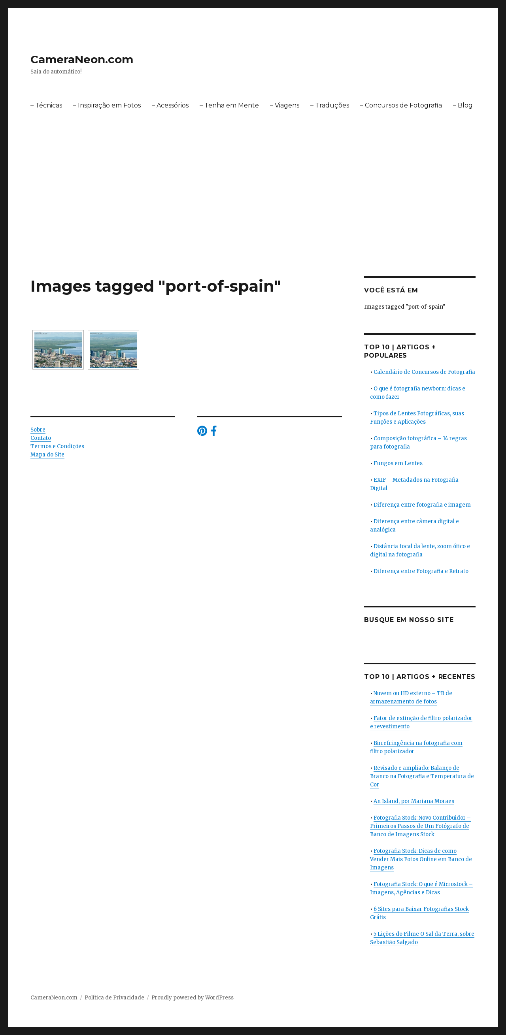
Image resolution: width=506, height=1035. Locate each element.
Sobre (37, 429)
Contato (40, 438)
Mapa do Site (47, 454)
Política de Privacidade (114, 997)
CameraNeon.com (81, 59)
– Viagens (284, 105)
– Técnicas (46, 105)
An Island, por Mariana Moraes (414, 801)
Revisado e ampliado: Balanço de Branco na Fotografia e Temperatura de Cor (422, 776)
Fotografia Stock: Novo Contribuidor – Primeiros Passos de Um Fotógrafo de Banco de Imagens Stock (420, 826)
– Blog (463, 105)
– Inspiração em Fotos (107, 105)
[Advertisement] (253, 217)
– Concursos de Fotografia (401, 105)
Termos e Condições (57, 446)
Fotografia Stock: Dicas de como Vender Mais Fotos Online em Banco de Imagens (421, 859)
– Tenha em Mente (229, 105)
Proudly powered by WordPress (192, 997)
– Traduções (329, 105)
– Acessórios (170, 105)
